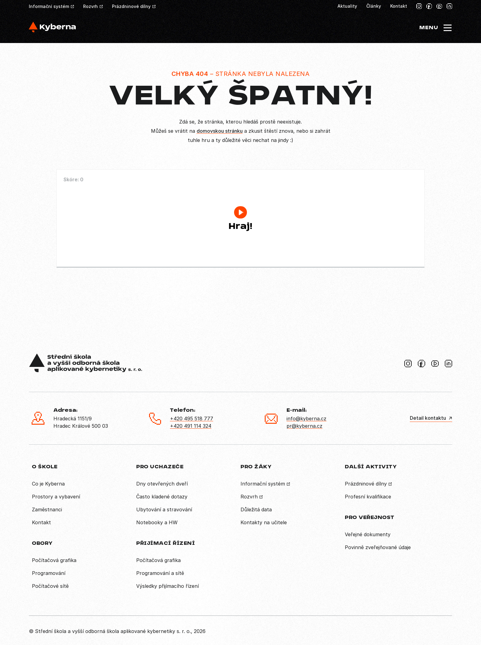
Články (373, 6)
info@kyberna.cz (306, 418)
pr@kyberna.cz (304, 426)
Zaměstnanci (47, 509)
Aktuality (347, 6)
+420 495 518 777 (191, 418)
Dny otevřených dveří (162, 484)
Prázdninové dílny (131, 6)
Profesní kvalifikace (368, 497)
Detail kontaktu (428, 418)
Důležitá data (256, 509)
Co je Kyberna (48, 484)
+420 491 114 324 (190, 426)
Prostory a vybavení (56, 497)
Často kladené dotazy (161, 497)
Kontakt (398, 6)
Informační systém (49, 6)
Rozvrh (90, 6)
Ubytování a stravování (164, 509)
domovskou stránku (220, 131)
